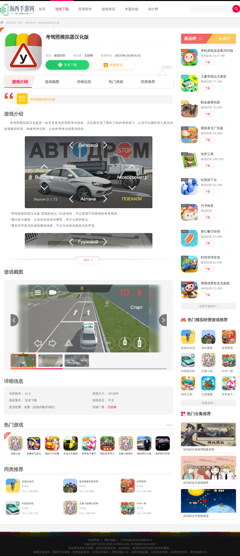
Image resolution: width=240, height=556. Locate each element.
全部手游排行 (208, 306)
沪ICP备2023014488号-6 (136, 540)
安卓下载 (67, 65)
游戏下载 (62, 9)
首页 (42, 9)
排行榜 (153, 9)
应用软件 (85, 9)
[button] (163, 320)
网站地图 (110, 540)
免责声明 (93, 540)
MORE (169, 425)
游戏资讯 (108, 9)
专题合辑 (131, 9)
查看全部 (208, 403)
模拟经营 (30, 22)
